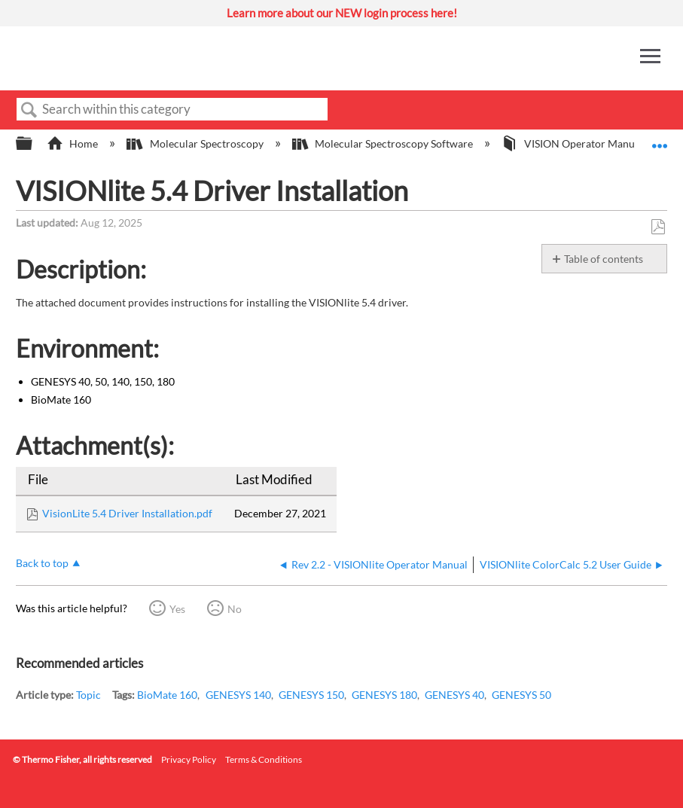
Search (29, 110)
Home (73, 143)
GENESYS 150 (311, 694)
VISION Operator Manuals (576, 143)
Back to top (42, 562)
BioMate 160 (167, 694)
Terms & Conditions (263, 759)
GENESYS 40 (454, 694)
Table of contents (603, 258)
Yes (177, 608)
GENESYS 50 (521, 694)
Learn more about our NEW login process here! (342, 13)
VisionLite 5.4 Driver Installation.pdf (127, 513)
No (234, 608)
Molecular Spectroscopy (196, 143)
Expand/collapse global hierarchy (33, 144)
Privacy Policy (188, 759)
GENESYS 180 (384, 694)
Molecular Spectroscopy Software (383, 143)
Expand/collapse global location (659, 139)
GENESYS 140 (238, 694)
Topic (88, 694)
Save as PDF (658, 227)
